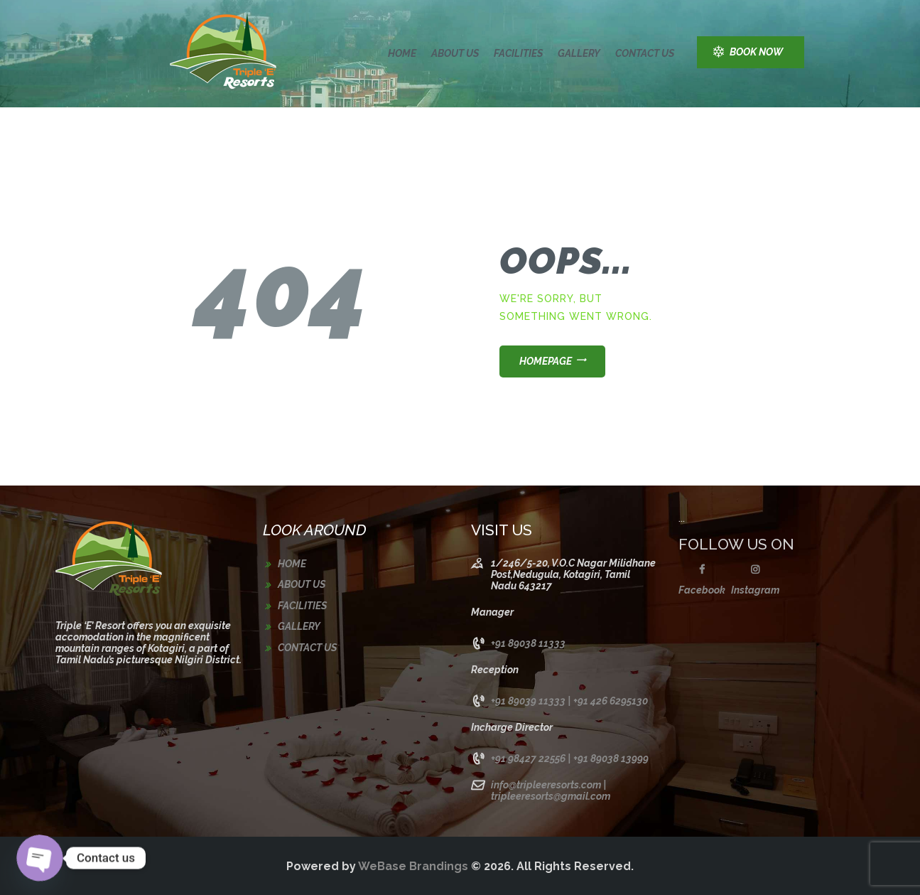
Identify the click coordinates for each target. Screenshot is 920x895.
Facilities (302, 605)
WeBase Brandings (413, 866)
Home (292, 563)
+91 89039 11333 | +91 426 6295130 (569, 701)
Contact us (307, 647)
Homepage (545, 361)
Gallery (299, 626)
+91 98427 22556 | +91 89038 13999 (570, 758)
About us (301, 584)
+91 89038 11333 (528, 643)
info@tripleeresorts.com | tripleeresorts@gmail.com (550, 790)
